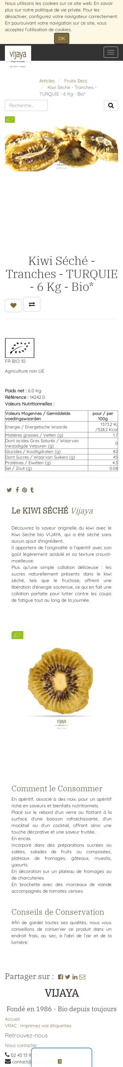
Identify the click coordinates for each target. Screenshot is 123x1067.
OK (61, 38)
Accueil (12, 1019)
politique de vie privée (58, 10)
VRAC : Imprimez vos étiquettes (38, 1026)
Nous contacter (21, 1045)
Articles (47, 81)
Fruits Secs (75, 81)
